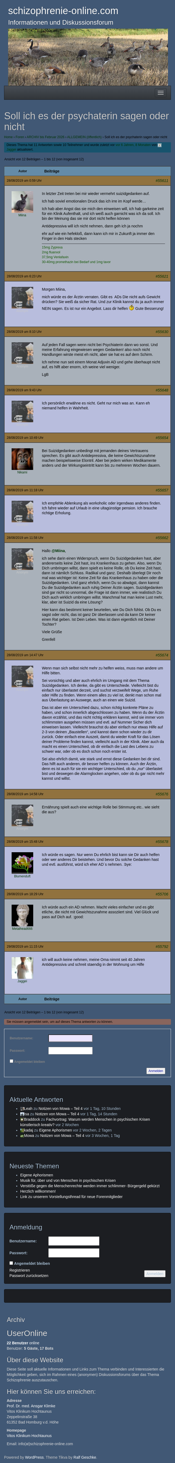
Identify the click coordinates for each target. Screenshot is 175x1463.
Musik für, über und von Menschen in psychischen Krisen (68, 1180)
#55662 (162, 538)
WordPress (34, 1457)
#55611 (162, 180)
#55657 (162, 490)
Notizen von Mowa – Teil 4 (61, 1108)
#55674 (162, 655)
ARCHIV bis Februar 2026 (45, 137)
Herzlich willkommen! (38, 1191)
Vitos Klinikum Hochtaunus (29, 1436)
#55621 (162, 276)
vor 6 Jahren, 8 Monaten (133, 145)
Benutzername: (21, 1038)
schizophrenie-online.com (63, 10)
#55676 (162, 794)
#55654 (162, 438)
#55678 (162, 842)
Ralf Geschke (84, 1457)
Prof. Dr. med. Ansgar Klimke (31, 1406)
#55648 (162, 390)
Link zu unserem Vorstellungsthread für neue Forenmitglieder (71, 1197)
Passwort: (17, 1051)
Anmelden (156, 1071)
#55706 (162, 894)
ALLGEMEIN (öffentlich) (84, 137)
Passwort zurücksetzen (28, 1275)
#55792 (162, 946)
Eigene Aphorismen (55, 1130)
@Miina (58, 551)
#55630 (162, 332)
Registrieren (19, 1270)
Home (8, 137)
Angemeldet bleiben (29, 1062)
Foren (20, 137)
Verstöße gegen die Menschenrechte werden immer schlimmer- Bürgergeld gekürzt (90, 1186)
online (23, 1343)
